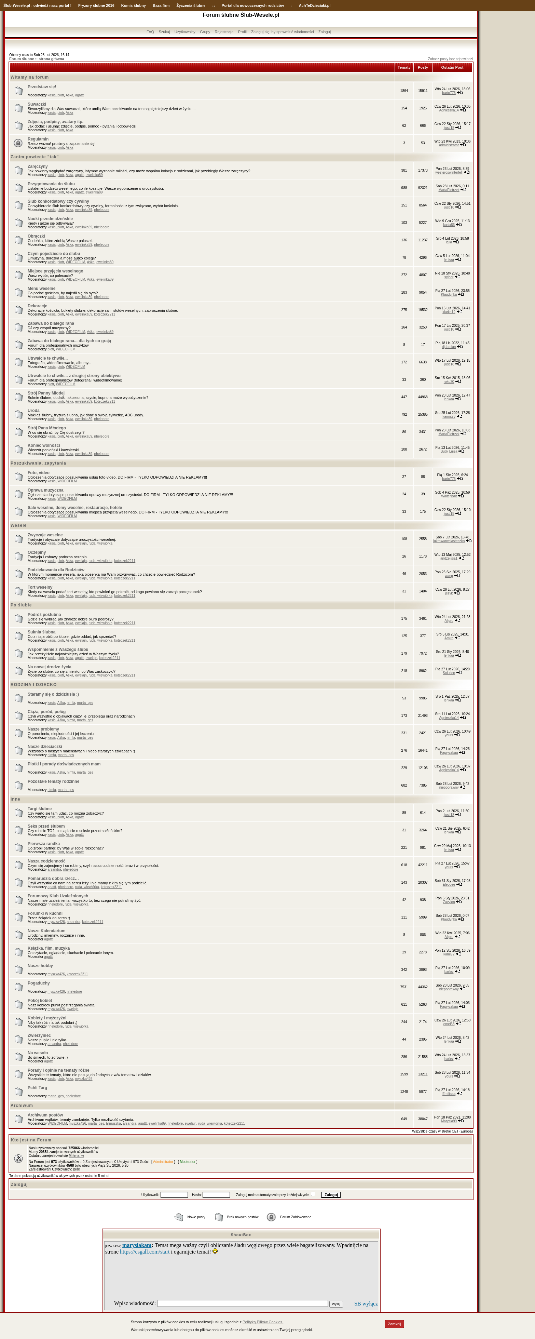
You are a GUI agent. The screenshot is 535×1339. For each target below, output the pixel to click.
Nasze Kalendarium (47, 930)
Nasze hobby (40, 965)
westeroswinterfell (448, 172)
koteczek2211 (104, 314)
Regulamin (38, 139)
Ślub (7, 5)
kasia (51, 95)
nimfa (71, 703)
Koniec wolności (44, 445)
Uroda (34, 410)
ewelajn (81, 543)
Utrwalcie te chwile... (48, 358)
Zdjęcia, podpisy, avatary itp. (55, 121)
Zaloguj (324, 32)
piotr (60, 95)
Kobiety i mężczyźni (47, 1018)
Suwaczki (37, 104)
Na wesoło (38, 1052)
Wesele (19, 525)
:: (213, 5)
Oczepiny (37, 552)
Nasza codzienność (47, 861)
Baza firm (161, 5)
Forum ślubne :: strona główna (36, 59)
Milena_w (76, 1155)
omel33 (449, 1024)
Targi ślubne (40, 808)
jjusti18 (449, 128)
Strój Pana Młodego (47, 428)
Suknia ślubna (41, 632)
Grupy (205, 32)
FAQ (150, 32)
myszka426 (56, 922)
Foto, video (39, 472)
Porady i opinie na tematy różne (59, 1070)
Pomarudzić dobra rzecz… (53, 878)
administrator (449, 145)
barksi (449, 972)
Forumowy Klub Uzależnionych (58, 896)
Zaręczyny (38, 166)
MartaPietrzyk (449, 190)
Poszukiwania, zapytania (38, 463)
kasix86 (449, 225)
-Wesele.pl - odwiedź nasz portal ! (41, 5)
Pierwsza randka (44, 843)
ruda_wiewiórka (100, 543)
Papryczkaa (449, 752)
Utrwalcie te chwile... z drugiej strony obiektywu (74, 375)
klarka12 (448, 312)
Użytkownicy (185, 32)
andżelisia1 (448, 558)
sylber (449, 277)
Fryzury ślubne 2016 (96, 5)
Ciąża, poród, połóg (47, 711)
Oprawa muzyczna (46, 490)
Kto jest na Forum (31, 1140)
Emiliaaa (448, 1094)
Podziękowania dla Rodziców (56, 569)
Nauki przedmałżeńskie (50, 218)
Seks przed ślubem (46, 826)
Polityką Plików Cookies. (263, 1322)
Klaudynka (449, 294)
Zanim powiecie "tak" (35, 157)
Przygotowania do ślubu (51, 184)
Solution (449, 673)
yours (449, 735)
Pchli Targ (37, 1087)
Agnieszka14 (448, 110)
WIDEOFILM (75, 262)
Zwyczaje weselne (45, 535)
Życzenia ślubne (191, 5)
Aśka (69, 95)
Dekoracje (37, 306)
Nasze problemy (43, 729)
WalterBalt (449, 496)
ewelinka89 (94, 175)
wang (449, 576)
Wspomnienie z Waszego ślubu (58, 649)
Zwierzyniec (39, 1035)
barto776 (448, 93)
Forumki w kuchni (45, 913)
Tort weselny (40, 587)
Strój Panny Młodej (46, 393)
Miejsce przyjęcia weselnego (55, 271)
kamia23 (448, 416)
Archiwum (22, 1105)
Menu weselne (41, 288)
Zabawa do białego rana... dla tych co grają (69, 340)
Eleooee (449, 884)
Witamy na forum (30, 77)
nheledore (101, 210)
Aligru (448, 620)
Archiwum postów (45, 1115)
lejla (449, 242)
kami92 (448, 954)
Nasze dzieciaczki (45, 746)
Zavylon (449, 902)
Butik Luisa (449, 451)
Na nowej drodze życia (49, 667)
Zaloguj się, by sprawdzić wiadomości (282, 32)
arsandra (54, 869)
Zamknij (394, 1324)
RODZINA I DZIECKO (34, 684)
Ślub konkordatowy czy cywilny (58, 201)
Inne (15, 799)
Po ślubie (21, 605)
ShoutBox (241, 1235)
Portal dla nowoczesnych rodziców (253, 5)
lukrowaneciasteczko (449, 541)
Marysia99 (449, 1121)
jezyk (449, 593)
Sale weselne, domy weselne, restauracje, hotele (75, 507)
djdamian (449, 347)
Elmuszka (113, 1123)
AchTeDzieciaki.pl (315, 5)
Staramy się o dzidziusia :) (53, 694)
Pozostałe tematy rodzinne (53, 781)
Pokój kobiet (40, 1000)
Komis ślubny (133, 5)
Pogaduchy (39, 983)
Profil (242, 32)
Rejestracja (224, 32)
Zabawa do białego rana (51, 323)
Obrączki (36, 236)
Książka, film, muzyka (49, 948)
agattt (79, 95)
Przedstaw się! (42, 86)
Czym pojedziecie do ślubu (54, 253)
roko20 (449, 382)
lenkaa (449, 260)
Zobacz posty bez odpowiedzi (450, 59)
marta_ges (85, 703)
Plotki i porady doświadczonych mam (64, 764)
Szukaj (164, 32)
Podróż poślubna (44, 614)
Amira (448, 638)
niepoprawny (449, 787)
